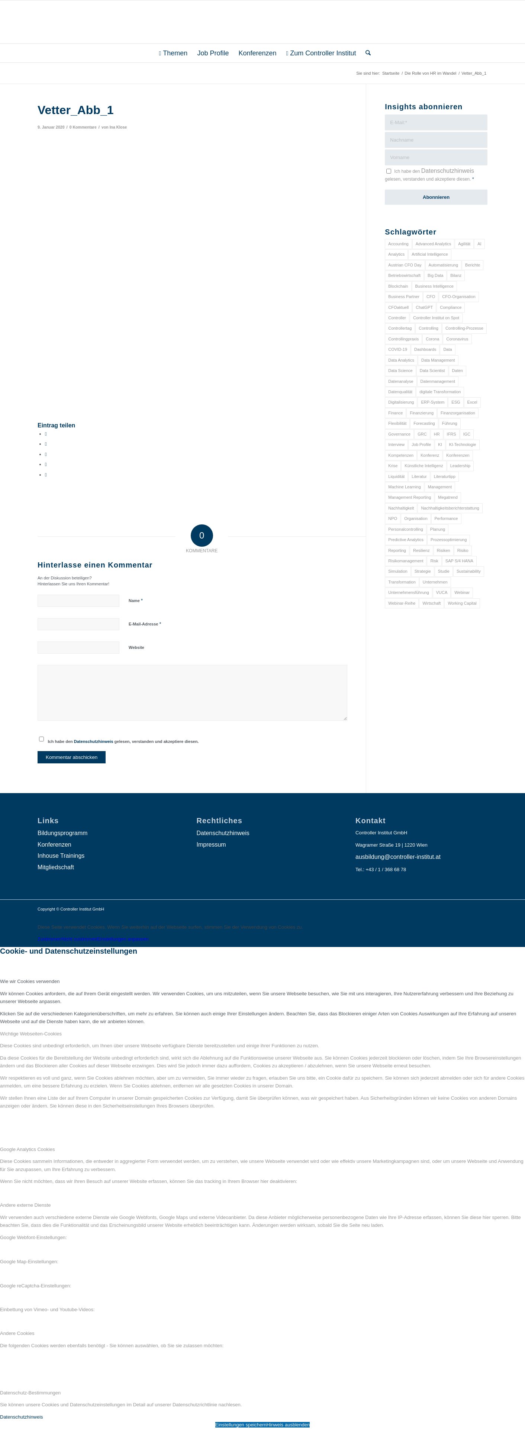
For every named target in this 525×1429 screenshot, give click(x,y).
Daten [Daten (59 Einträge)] (457, 370)
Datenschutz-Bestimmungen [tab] (30, 1393)
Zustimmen (49, 939)
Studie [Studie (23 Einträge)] (444, 571)
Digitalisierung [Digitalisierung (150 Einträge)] (401, 402)
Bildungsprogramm (62, 833)
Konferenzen (54, 844)
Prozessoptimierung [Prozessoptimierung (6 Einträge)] (449, 539)
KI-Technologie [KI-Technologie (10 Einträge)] (462, 444)
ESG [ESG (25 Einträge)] (455, 402)
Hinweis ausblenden (288, 1425)
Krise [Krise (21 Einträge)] (392, 465)
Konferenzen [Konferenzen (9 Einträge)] (457, 455)
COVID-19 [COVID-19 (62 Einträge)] (397, 349)
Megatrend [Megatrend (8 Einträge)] (448, 497)
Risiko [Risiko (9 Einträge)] (462, 550)
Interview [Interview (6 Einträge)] (396, 444)
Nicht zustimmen (79, 939)
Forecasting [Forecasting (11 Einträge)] (424, 423)
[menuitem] (173, 53)
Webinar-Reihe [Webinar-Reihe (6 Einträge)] (401, 603)
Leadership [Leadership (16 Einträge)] (460, 465)
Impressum (211, 844)
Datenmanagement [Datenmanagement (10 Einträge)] (438, 381)
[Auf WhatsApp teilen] (46, 454)
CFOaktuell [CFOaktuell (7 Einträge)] (398, 307)
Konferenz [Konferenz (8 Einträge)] (430, 455)
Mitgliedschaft (56, 867)
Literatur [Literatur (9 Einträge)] (419, 476)
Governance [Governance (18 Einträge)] (399, 434)
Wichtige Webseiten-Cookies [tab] (31, 1034)
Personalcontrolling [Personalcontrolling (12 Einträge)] (405, 529)
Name (136, 600)
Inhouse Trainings (61, 856)
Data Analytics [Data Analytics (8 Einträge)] (401, 360)
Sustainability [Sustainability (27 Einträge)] (469, 571)
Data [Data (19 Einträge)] (447, 349)
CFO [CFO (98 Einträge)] (430, 296)
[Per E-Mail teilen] (46, 475)
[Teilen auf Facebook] (46, 434)
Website (136, 647)
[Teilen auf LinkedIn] (46, 464)
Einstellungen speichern (241, 1425)
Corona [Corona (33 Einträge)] (432, 339)
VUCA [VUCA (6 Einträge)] (442, 592)
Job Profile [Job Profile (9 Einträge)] (421, 444)
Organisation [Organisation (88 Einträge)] (415, 518)
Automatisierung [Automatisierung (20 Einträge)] (443, 265)
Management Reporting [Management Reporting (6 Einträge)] (409, 497)
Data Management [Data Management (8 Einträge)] (438, 360)
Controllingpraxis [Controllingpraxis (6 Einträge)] (403, 339)
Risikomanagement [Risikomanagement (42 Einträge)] (405, 561)
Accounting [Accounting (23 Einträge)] (398, 244)
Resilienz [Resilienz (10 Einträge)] (421, 550)
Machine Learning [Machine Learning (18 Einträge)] (404, 487)
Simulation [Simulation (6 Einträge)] (397, 571)
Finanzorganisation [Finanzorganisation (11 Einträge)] (458, 413)
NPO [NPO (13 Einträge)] (392, 518)
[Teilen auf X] (46, 444)
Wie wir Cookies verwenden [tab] (29, 981)
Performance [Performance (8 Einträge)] (446, 518)
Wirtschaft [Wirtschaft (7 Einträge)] (431, 603)
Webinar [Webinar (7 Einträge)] (462, 592)
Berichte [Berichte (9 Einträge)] (472, 265)
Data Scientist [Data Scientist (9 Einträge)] (432, 370)
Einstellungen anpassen (122, 939)
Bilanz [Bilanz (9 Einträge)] (455, 275)
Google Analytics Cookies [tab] (27, 1149)
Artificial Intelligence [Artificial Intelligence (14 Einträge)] (430, 254)
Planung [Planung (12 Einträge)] (437, 529)
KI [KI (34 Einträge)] (440, 444)
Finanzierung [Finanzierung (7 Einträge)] (422, 413)
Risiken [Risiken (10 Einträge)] (443, 550)
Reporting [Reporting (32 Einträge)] (397, 550)
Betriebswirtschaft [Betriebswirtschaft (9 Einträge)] (404, 275)
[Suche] (366, 53)
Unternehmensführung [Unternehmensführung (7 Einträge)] (408, 592)
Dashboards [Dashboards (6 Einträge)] (425, 349)
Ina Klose (118, 127)
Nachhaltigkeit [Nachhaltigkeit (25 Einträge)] (401, 508)
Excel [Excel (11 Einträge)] (472, 402)
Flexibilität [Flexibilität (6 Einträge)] (397, 423)
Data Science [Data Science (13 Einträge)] (400, 370)
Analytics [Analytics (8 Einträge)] (396, 254)
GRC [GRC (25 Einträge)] (422, 434)
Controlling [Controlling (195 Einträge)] (428, 328)
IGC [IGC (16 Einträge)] (467, 434)
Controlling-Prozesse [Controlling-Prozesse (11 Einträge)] (464, 328)
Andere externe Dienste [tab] (25, 1205)
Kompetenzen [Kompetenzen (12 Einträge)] (400, 455)
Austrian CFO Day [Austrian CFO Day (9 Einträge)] (404, 265)
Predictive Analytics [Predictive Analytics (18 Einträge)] (405, 539)
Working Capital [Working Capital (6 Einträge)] (462, 603)
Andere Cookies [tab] (17, 1333)
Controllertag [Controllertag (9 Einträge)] (400, 328)
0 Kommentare (83, 127)
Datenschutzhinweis (93, 741)
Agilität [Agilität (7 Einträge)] (464, 244)
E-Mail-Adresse (145, 624)
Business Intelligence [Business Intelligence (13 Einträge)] (434, 286)
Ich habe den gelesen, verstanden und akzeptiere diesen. (123, 741)
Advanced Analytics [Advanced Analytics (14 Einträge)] (433, 244)
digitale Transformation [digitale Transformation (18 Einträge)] (440, 391)
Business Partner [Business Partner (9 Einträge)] (403, 296)
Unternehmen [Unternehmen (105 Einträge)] (435, 582)
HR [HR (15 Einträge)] (437, 434)
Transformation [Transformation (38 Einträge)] (402, 582)
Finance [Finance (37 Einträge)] (395, 413)
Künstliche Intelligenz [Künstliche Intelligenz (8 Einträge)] (424, 465)
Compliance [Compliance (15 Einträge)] (450, 307)
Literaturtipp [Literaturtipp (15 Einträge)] (444, 476)
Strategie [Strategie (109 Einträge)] (423, 571)
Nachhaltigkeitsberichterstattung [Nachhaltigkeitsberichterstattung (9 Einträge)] (450, 508)
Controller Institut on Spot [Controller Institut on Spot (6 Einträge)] (436, 318)
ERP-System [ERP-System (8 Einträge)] (432, 402)
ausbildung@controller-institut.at (398, 857)
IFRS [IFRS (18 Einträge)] (451, 434)
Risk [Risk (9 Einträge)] (434, 561)
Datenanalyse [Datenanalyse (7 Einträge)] (400, 381)
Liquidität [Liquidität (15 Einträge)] (396, 476)
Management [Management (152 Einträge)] (440, 487)
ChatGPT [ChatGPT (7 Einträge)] (424, 307)
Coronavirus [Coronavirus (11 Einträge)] (457, 339)
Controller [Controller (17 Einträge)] (397, 318)
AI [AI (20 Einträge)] (479, 244)
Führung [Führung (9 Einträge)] (449, 423)
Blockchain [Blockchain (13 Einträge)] (398, 286)
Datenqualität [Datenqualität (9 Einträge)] (400, 391)
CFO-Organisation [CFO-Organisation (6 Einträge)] (458, 296)
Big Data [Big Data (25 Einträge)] (435, 275)
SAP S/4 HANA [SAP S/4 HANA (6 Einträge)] (459, 561)
